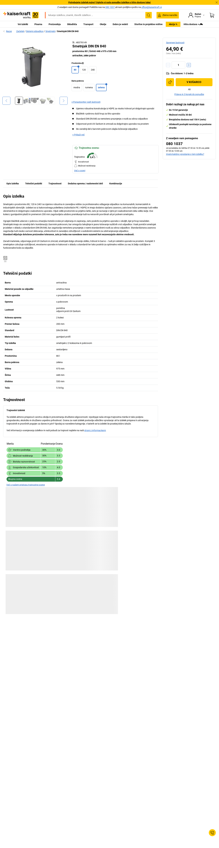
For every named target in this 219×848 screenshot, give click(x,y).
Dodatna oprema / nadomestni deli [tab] (85, 183)
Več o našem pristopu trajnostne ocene (25, 485)
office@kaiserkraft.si (151, 7)
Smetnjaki (50, 31)
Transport (88, 24)
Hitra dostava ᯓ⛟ (193, 24)
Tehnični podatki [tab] (33, 183)
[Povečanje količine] (189, 65)
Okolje (103, 24)
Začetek (20, 31)
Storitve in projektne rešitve (148, 24)
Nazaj (7, 31)
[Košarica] (212, 15)
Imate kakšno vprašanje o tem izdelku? (185, 154)
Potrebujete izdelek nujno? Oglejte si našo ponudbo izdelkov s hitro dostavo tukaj (109, 2)
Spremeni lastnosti (175, 42)
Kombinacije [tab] (115, 183)
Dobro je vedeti (120, 24)
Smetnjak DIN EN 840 (68, 31)
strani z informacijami (95, 430)
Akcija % (173, 24)
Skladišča (72, 24)
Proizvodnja (55, 24)
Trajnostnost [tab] (55, 183)
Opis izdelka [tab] (12, 183)
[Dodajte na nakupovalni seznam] (170, 82)
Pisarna (38, 24)
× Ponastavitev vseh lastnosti (86, 102)
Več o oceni (79, 170)
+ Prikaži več (78, 134)
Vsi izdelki (23, 24)
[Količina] (178, 65)
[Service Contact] (212, 832)
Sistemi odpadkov (35, 31)
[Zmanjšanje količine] (168, 65)
